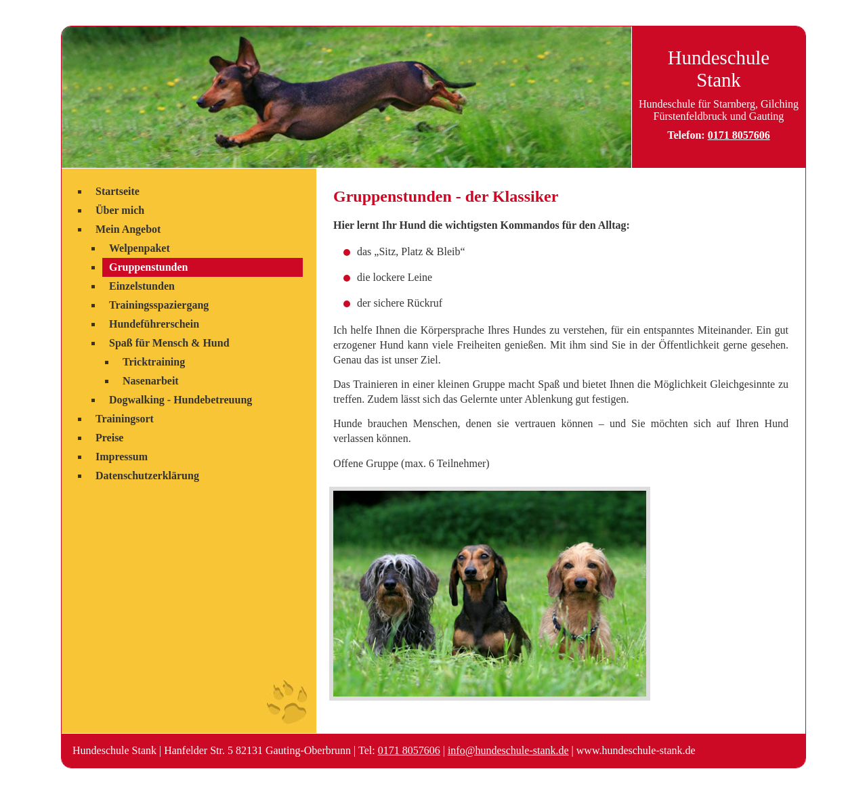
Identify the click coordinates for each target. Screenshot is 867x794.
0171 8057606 (739, 135)
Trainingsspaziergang (159, 305)
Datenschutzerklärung (147, 475)
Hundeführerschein (154, 324)
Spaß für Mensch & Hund (169, 343)
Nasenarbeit (151, 381)
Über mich (120, 210)
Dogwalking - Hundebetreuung (180, 399)
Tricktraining (154, 362)
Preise (109, 437)
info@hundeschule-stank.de (508, 750)
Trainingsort (125, 418)
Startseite (118, 191)
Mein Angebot (128, 229)
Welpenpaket (139, 248)
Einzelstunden (142, 286)
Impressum (122, 456)
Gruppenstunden (148, 267)
